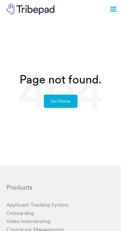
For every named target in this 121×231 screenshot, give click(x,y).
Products (19, 187)
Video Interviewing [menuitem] (28, 221)
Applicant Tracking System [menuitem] (37, 204)
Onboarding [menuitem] (20, 213)
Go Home (60, 101)
